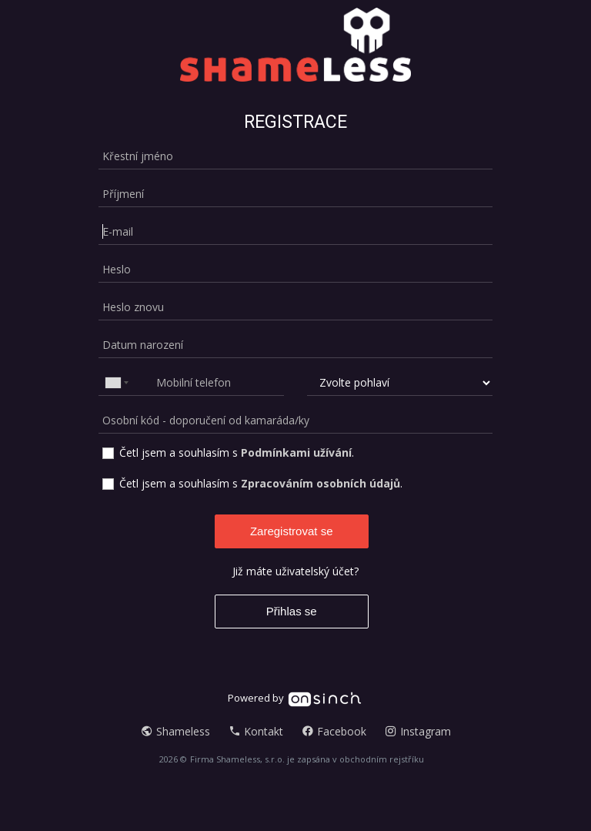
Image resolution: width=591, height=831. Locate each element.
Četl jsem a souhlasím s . (236, 452)
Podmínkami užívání (296, 452)
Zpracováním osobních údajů (320, 483)
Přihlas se (291, 611)
